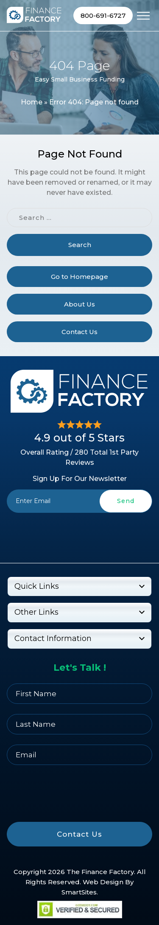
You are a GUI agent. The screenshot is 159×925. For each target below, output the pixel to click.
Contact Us (79, 332)
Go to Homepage (79, 277)
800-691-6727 (103, 15)
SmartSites (79, 892)
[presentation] (80, 533)
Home (31, 102)
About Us (79, 304)
